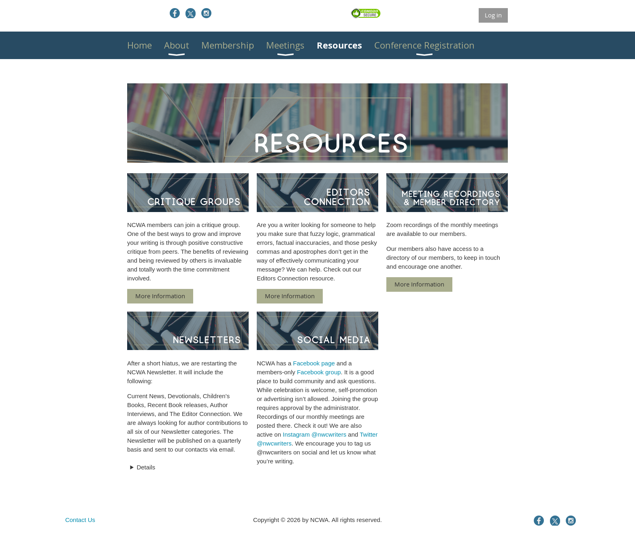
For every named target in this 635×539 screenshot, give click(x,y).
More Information (160, 296)
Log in (493, 15)
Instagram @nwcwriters (314, 434)
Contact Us (80, 519)
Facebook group (319, 372)
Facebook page (314, 363)
